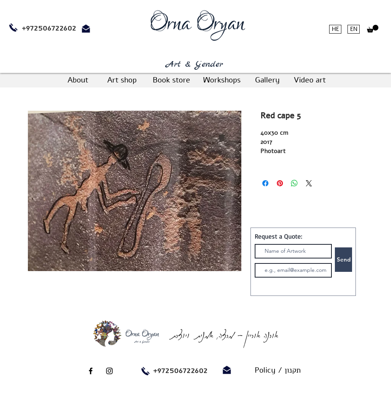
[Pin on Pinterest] (279, 183)
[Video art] (309, 80)
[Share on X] (308, 183)
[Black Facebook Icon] (90, 371)
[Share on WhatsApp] (294, 183)
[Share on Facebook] (265, 183)
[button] (372, 28)
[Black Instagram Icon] (109, 371)
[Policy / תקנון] (277, 370)
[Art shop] (122, 80)
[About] (77, 80)
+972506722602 (180, 371)
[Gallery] (267, 80)
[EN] (353, 29)
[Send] (343, 259)
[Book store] (171, 80)
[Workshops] (222, 80)
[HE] (335, 29)
